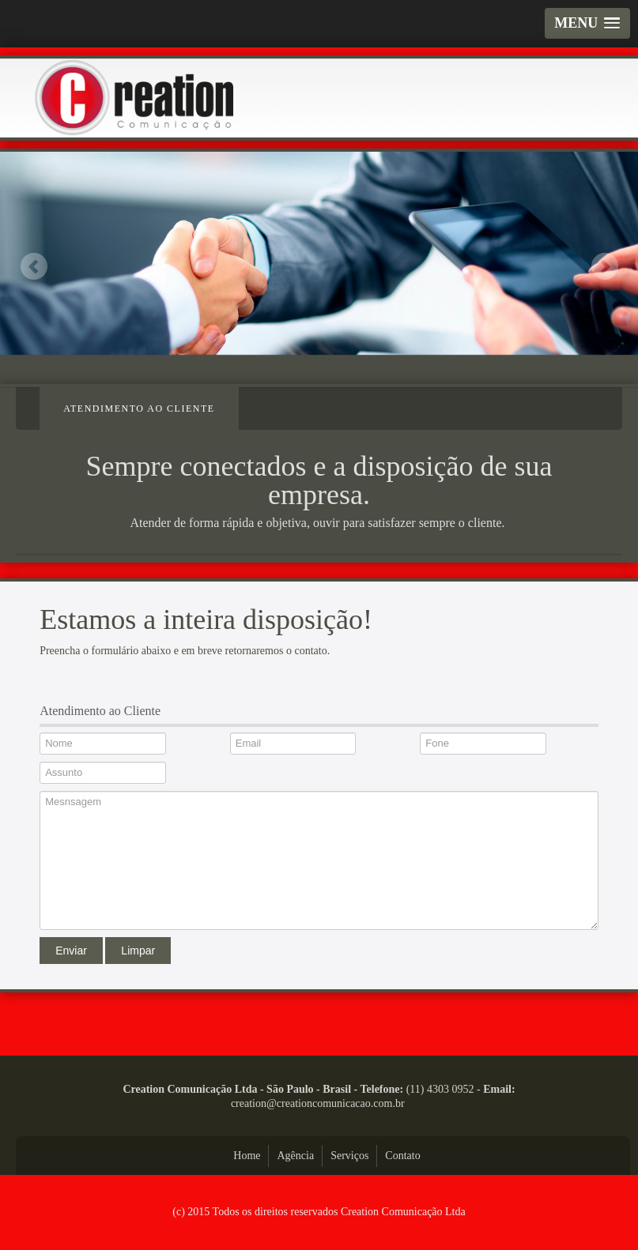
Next (604, 266)
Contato (402, 1156)
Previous (33, 266)
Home (246, 1156)
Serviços (349, 1156)
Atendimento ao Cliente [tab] (138, 408)
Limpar (138, 950)
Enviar (71, 950)
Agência (295, 1156)
